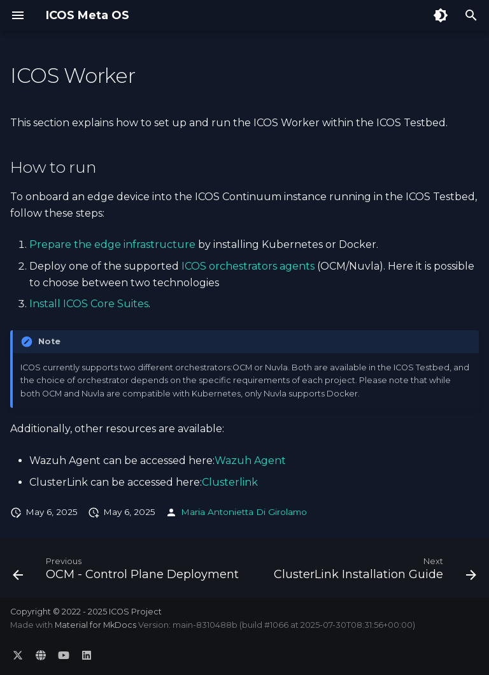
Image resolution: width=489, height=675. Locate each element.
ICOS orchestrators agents (248, 266)
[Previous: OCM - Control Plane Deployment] (127, 571)
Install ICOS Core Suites (88, 304)
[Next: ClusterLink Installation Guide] (373, 571)
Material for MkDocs (96, 625)
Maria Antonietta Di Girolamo (244, 512)
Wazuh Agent (250, 460)
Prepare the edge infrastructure (112, 244)
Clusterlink (230, 482)
